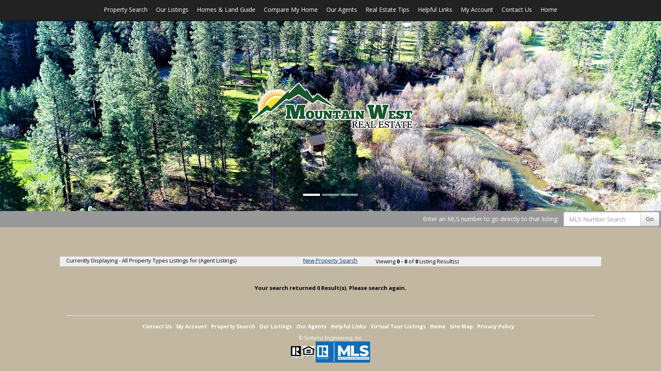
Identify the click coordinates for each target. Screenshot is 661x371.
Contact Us (517, 9)
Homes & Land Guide (226, 9)
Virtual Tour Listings (398, 326)
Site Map (461, 326)
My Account (477, 9)
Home (548, 9)
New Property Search (330, 260)
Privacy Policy (495, 326)
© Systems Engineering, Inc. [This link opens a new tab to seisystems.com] (330, 337)
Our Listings (172, 9)
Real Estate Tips (387, 9)
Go (650, 219)
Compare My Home (291, 9)
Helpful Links (435, 9)
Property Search (126, 9)
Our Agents (341, 9)
